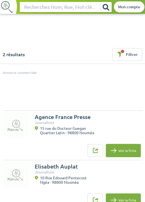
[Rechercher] (106, 7)
